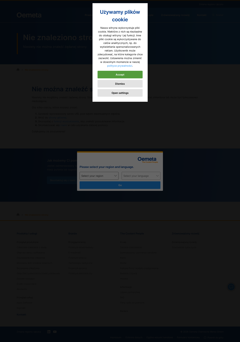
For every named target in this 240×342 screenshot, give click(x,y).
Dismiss (120, 83)
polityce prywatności (119, 65)
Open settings (120, 92)
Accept (120, 74)
